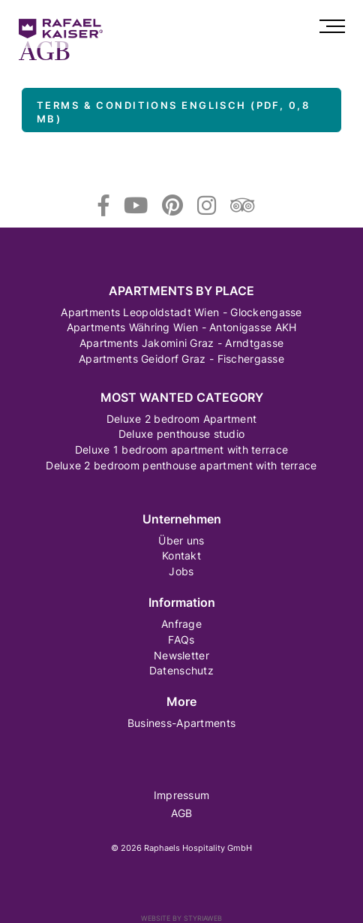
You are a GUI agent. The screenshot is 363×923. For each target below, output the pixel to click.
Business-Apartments (182, 722)
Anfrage (181, 623)
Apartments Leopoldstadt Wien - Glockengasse (181, 312)
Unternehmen (181, 519)
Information (181, 603)
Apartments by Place (181, 291)
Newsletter (181, 655)
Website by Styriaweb (181, 918)
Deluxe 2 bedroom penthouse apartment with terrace (181, 465)
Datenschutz (181, 670)
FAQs (181, 639)
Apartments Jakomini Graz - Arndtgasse (182, 342)
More (181, 702)
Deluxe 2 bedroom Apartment (181, 418)
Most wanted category (181, 398)
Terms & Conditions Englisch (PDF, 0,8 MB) (173, 112)
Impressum (182, 795)
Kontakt (181, 555)
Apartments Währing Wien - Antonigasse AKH (182, 327)
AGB (182, 813)
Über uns (181, 540)
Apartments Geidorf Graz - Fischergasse (181, 358)
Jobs (181, 571)
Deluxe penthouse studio (181, 433)
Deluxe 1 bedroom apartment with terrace (181, 449)
